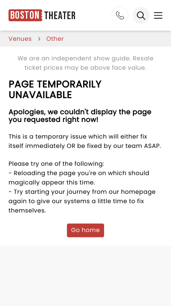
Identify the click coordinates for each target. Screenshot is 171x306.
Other (55, 38)
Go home (85, 230)
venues (20, 38)
